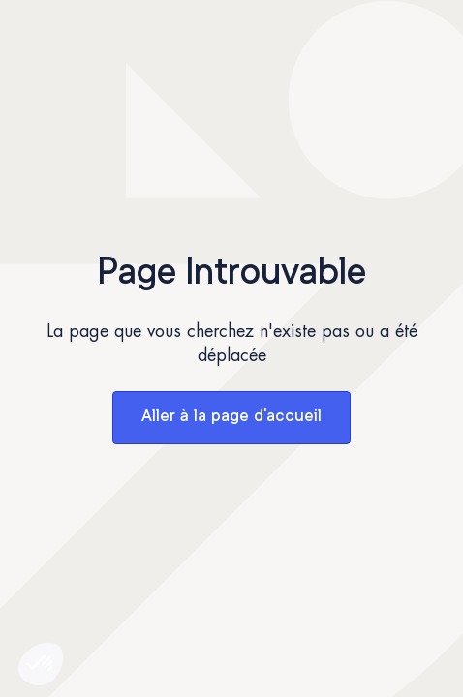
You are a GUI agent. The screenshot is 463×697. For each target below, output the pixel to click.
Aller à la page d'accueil (231, 417)
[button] (40, 664)
